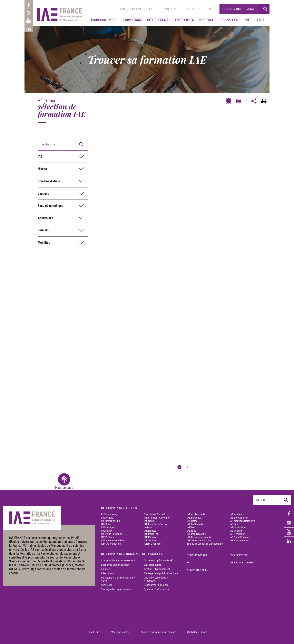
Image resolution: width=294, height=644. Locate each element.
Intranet (192, 9)
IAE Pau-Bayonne (196, 534)
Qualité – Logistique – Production (156, 579)
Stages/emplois (128, 9)
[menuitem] (209, 9)
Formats (43, 230)
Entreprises (184, 20)
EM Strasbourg (109, 514)
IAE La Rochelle (195, 524)
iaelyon (148, 527)
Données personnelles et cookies (158, 632)
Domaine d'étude (49, 181)
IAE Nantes (150, 530)
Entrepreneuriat (152, 564)
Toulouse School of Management (205, 543)
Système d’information (156, 589)
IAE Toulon (150, 540)
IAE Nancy (106, 530)
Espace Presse (239, 555)
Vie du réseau (255, 20)
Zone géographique (50, 206)
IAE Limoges (108, 527)
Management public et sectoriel (161, 573)
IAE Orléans (236, 530)
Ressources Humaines (156, 585)
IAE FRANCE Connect (242, 562)
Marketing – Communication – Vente (118, 579)
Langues (43, 193)
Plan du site (93, 632)
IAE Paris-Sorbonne (111, 534)
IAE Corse (192, 521)
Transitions (230, 20)
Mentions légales (120, 632)
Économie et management (115, 564)
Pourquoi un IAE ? (104, 20)
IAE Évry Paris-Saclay (155, 524)
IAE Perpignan (237, 534)
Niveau (42, 169)
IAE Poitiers (107, 537)
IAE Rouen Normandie (199, 537)
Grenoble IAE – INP (154, 514)
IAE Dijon (106, 524)
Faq (152, 9)
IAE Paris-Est (151, 534)
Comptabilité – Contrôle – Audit (118, 560)
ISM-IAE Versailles (111, 543)
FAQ (189, 562)
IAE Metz (191, 527)
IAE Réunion (150, 537)
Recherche (207, 20)
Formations (132, 20)
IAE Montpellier (238, 527)
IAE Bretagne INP (239, 517)
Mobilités (44, 243)
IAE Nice (191, 530)
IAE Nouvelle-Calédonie (242, 521)
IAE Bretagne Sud (110, 521)
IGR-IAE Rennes (152, 543)
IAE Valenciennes (239, 540)
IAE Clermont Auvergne (156, 517)
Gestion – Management (157, 569)
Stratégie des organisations (116, 589)
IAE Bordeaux (194, 517)
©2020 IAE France (197, 632)
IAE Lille (234, 524)
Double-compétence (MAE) (158, 560)
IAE (40, 157)
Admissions (45, 218)
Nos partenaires (197, 570)
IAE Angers (107, 517)
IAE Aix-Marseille (196, 514)
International (158, 20)
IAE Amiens (236, 514)
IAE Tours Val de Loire (199, 540)
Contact (170, 9)
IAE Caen (149, 521)
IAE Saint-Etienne (239, 537)
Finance (105, 569)
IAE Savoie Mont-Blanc (113, 540)
